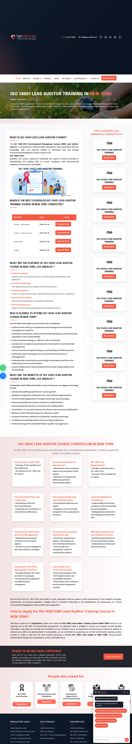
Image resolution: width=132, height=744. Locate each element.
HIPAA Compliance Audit (20, 735)
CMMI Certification (77, 728)
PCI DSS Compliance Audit (20, 738)
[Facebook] (101, 37)
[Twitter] (105, 37)
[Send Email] (3, 376)
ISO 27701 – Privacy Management (53, 735)
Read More (109, 157)
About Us (26, 78)
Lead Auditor (35, 99)
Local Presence (80, 78)
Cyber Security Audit (18, 728)
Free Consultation (113, 656)
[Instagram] (120, 37)
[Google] (115, 37)
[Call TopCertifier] (68, 37)
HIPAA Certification (77, 738)
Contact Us (94, 78)
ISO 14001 (22, 99)
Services (37, 78)
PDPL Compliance (47, 731)
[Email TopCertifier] (87, 37)
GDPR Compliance (47, 728)
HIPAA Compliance (47, 738)
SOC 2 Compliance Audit (20, 742)
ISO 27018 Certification (78, 742)
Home (18, 78)
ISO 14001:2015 (17, 156)
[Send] (127, 740)
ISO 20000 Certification (79, 731)
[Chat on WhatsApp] (3, 368)
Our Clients (66, 78)
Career (56, 78)
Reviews (47, 78)
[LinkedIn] (110, 37)
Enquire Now (109, 78)
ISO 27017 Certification (78, 735)
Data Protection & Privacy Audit (22, 731)
